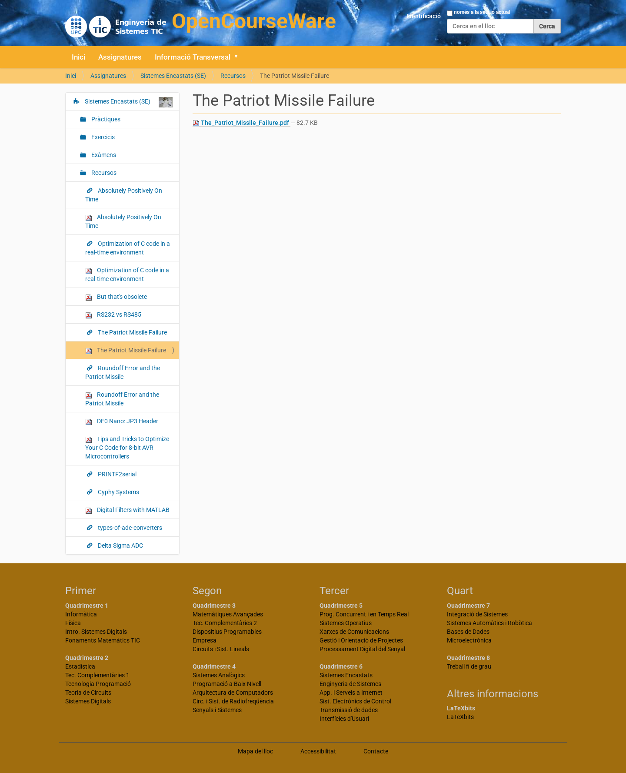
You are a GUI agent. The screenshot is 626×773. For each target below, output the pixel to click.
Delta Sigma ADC (120, 545)
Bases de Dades (468, 631)
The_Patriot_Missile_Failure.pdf (241, 123)
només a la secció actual (482, 12)
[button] (239, 57)
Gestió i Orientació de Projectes (361, 640)
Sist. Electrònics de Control (355, 701)
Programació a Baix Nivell (227, 683)
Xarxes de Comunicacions (354, 631)
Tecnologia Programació (98, 683)
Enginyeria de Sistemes (350, 683)
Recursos (233, 75)
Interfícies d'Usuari (344, 718)
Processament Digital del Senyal (362, 649)
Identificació (423, 16)
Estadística (80, 666)
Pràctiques (105, 119)
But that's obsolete (116, 297)
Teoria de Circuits (88, 692)
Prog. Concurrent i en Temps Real (364, 614)
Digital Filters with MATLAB (127, 510)
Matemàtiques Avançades (228, 614)
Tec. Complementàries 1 (97, 675)
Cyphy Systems (118, 492)
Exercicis (102, 137)
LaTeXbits (460, 716)
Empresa (204, 640)
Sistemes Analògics (219, 675)
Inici (78, 57)
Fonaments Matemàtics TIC (102, 640)
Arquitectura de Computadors (233, 692)
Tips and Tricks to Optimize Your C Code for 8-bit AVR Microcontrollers (127, 447)
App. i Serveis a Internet (351, 692)
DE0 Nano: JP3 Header (121, 421)
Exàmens (103, 154)
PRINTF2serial (117, 474)
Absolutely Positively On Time (123, 195)
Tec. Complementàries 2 (225, 622)
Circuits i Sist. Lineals (221, 649)
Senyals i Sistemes (217, 709)
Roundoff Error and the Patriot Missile (122, 372)
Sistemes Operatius (346, 622)
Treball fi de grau (469, 666)
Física (73, 622)
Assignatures (120, 57)
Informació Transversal (192, 57)
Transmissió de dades (349, 709)
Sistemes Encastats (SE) (173, 75)
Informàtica (81, 614)
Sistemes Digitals (88, 701)
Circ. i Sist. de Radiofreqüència (233, 701)
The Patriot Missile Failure (132, 332)
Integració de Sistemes (477, 614)
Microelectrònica (469, 640)
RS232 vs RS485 (113, 314)
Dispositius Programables (227, 631)
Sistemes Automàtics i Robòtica (489, 622)
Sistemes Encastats (346, 675)
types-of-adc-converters (129, 527)
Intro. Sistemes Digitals (96, 631)
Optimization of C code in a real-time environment (127, 248)
